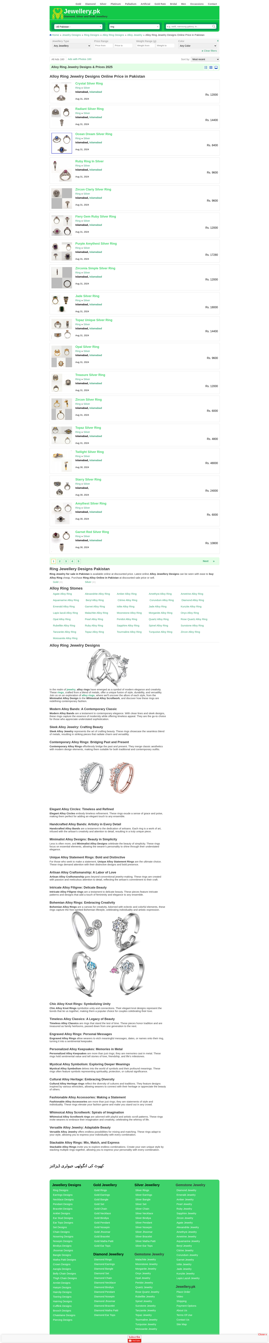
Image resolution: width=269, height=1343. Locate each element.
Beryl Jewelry (184, 1245)
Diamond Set (101, 1273)
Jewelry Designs (71, 34)
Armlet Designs (62, 1282)
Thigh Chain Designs (65, 1278)
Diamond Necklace (105, 1282)
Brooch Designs (62, 1310)
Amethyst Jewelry (187, 1231)
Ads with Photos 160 (79, 59)
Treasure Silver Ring (90, 375)
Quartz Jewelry (144, 1287)
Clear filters (209, 50)
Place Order (183, 1291)
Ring (78, 87)
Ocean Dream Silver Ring (93, 134)
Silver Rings (142, 1190)
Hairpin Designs (62, 1287)
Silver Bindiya (143, 1217)
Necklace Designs (63, 1199)
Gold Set (99, 1204)
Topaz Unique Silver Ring (93, 320)
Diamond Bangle (103, 1268)
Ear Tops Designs (63, 1222)
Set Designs (60, 1227)
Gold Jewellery (105, 1185)
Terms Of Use (184, 1315)
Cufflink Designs (62, 1305)
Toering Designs (62, 1296)
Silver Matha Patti (145, 1241)
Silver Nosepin (143, 1227)
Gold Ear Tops (102, 1245)
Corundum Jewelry (187, 1255)
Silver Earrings (143, 1194)
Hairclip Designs (62, 1292)
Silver (87, 87)
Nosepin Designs (62, 1241)
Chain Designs (61, 1231)
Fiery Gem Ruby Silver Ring (95, 216)
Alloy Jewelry (134, 34)
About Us (182, 1310)
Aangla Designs (62, 1268)
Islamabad (95, 91)
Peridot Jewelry (144, 1282)
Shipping (181, 1301)
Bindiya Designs (62, 1245)
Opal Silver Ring (87, 347)
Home (55, 34)
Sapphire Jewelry (186, 1213)
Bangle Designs (62, 1255)
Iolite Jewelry (184, 1264)
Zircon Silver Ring (88, 399)
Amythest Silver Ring (90, 503)
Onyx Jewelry (143, 1273)
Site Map (182, 1324)
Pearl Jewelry (184, 1204)
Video (180, 1296)
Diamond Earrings (104, 1264)
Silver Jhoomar (144, 1231)
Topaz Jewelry (143, 1315)
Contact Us (183, 1319)
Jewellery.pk (82, 11)
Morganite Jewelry (145, 1268)
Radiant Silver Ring (89, 109)
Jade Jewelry (184, 1268)
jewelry (71, 689)
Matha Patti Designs (64, 1259)
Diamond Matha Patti (106, 1310)
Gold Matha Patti (103, 1241)
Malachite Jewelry (145, 1259)
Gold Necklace (102, 1213)
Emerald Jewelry (186, 1194)
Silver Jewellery (147, 1185)
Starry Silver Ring (88, 479)
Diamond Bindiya (104, 1287)
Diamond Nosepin (104, 1296)
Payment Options (186, 1305)
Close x (262, 1334)
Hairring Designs (62, 1301)
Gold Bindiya (101, 1217)
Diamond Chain (103, 1277)
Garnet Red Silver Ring (92, 532)
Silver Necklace (144, 1213)
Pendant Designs (63, 1204)
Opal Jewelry (142, 1277)
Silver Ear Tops (144, 1245)
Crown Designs (62, 1264)
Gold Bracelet (102, 1236)
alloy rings (88, 695)
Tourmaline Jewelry (146, 1319)
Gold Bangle (101, 1199)
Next (206, 561)
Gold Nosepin (102, 1227)
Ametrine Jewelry (186, 1236)
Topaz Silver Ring (88, 427)
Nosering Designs (63, 1236)
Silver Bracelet (143, 1236)
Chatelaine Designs (64, 1315)
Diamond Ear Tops (104, 1315)
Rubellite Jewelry (145, 1296)
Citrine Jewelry (185, 1250)
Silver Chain (142, 1208)
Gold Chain (100, 1208)
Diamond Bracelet (104, 1305)
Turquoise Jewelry (145, 1324)
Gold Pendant (102, 1222)
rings (60, 692)
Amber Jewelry (185, 1199)
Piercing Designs (62, 1319)
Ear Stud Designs (63, 1217)
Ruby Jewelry (184, 1208)
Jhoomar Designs (63, 1250)
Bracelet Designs (62, 1208)
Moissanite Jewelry (146, 1328)
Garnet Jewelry (185, 1259)
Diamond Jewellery (108, 1254)
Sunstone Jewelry (145, 1305)
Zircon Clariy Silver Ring (93, 189)
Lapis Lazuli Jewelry (188, 1278)
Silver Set (140, 1204)
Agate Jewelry (185, 1222)
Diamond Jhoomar (104, 1301)
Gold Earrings (102, 1194)
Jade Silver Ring (87, 296)
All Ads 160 (57, 59)
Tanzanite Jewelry (145, 1310)
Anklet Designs (61, 1213)
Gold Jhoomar (102, 1231)
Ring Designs (91, 34)
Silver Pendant (143, 1222)
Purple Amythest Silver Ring (96, 243)
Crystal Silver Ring (89, 83)
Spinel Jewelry (143, 1301)
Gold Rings (100, 1190)
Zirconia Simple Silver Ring (95, 268)
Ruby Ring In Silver (89, 161)
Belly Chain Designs (64, 1273)
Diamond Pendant (104, 1291)
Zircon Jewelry (185, 1217)
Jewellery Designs (66, 1185)
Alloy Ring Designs (113, 34)
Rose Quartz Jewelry (147, 1291)
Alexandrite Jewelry (188, 1227)
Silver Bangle (142, 1199)
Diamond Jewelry (186, 1190)
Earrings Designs (63, 1194)
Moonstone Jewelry (146, 1264)
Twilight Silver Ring (89, 452)
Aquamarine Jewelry (188, 1241)
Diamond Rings (103, 1259)
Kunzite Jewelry (186, 1273)
